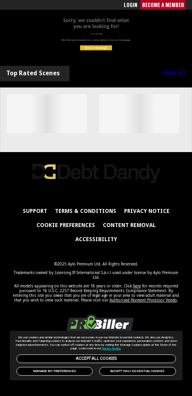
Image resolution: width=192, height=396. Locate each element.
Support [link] (35, 211)
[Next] (179, 116)
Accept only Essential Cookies (137, 371)
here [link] (137, 286)
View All (174, 73)
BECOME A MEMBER (163, 5)
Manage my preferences (54, 371)
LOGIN (130, 5)
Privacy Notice (111, 348)
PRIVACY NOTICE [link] (147, 211)
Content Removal (129, 225)
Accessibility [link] (96, 239)
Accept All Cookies (96, 358)
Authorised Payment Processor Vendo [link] (143, 300)
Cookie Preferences (66, 225)
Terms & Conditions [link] (85, 211)
